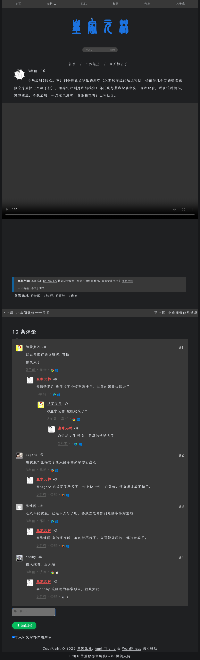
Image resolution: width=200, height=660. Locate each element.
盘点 (74, 296)
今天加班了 (38, 288)
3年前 (31, 369)
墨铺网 (31, 506)
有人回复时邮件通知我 (32, 637)
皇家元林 (100, 27)
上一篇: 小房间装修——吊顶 (26, 313)
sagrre (31, 455)
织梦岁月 (33, 347)
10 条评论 (24, 332)
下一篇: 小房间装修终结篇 (176, 313)
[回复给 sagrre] (41, 455)
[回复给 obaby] (40, 557)
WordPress (131, 648)
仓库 (37, 296)
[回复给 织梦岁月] (44, 347)
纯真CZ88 (107, 656)
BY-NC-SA (50, 280)
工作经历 (92, 64)
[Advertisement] (100, 249)
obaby (31, 557)
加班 (49, 296)
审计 (62, 296)
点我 (112, 50)
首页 (72, 64)
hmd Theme (105, 648)
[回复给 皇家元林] (55, 379)
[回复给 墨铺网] (40, 506)
